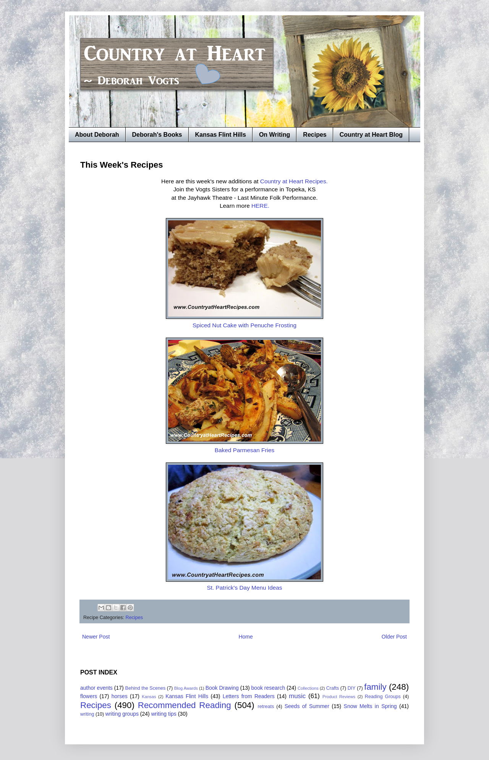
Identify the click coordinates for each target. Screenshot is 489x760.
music (297, 696)
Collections (308, 688)
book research (268, 688)
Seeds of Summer (307, 706)
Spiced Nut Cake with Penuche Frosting (244, 325)
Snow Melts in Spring (370, 706)
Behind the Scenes (145, 688)
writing (87, 714)
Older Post (394, 637)
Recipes (314, 134)
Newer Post (96, 637)
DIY (352, 688)
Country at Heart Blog (371, 134)
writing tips (163, 714)
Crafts (332, 688)
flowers (88, 696)
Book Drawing (222, 688)
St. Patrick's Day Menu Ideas (244, 587)
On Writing (274, 134)
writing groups (122, 714)
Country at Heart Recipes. (294, 181)
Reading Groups (383, 696)
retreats (266, 706)
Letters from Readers (249, 696)
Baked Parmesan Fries (245, 450)
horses (120, 696)
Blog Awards (186, 688)
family (375, 687)
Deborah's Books (157, 134)
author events (96, 688)
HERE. (260, 205)
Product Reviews (338, 696)
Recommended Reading (184, 705)
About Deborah (97, 134)
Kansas (149, 696)
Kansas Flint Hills (220, 134)
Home (245, 637)
